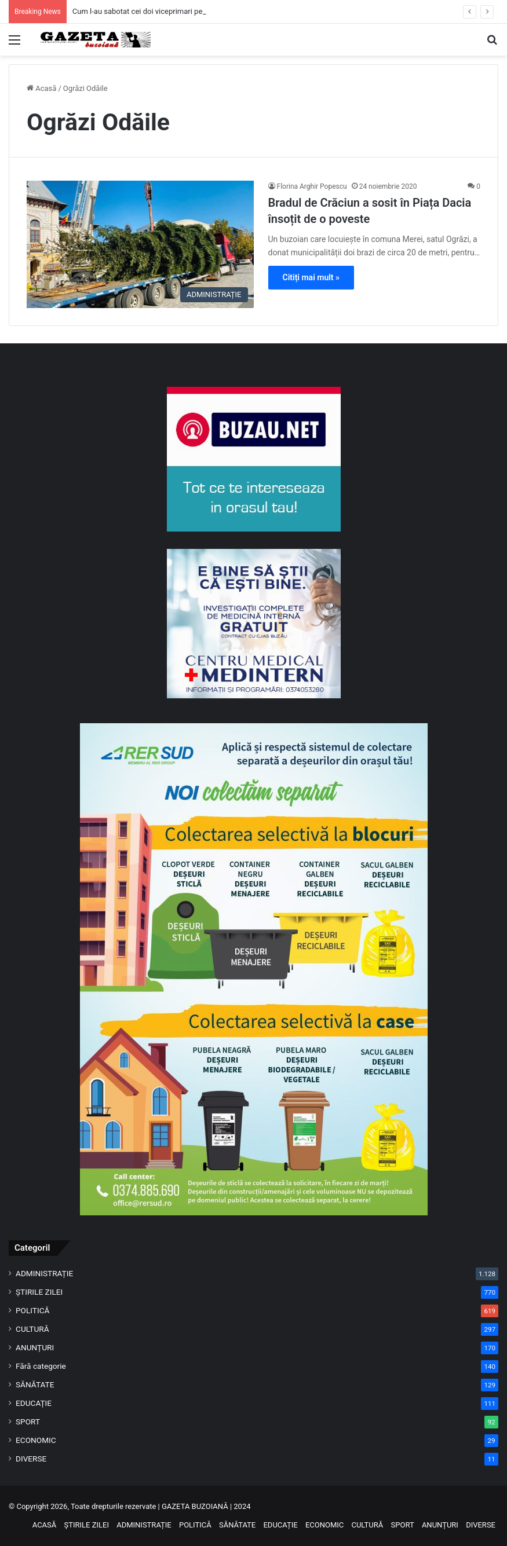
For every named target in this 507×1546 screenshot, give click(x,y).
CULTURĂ (32, 1328)
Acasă (41, 88)
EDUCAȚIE (34, 1403)
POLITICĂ (32, 1310)
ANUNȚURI (35, 1347)
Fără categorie (41, 1366)
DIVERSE (31, 1458)
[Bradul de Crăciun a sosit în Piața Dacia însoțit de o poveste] (140, 245)
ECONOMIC (36, 1440)
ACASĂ (44, 1525)
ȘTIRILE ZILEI (39, 1291)
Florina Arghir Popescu (312, 186)
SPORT (28, 1421)
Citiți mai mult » (311, 277)
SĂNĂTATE (35, 1384)
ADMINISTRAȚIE (44, 1273)
